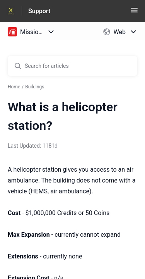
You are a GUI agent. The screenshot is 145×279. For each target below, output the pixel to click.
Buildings (34, 87)
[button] (134, 12)
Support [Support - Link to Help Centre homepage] (39, 11)
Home (14, 87)
